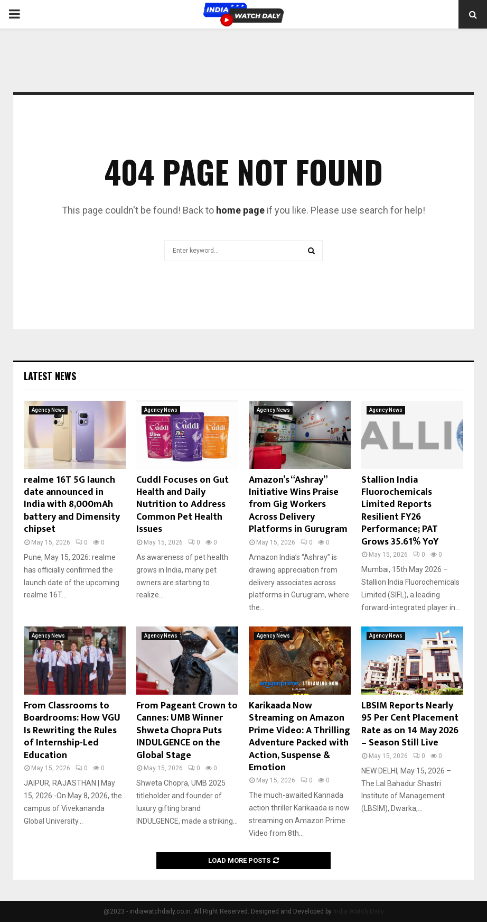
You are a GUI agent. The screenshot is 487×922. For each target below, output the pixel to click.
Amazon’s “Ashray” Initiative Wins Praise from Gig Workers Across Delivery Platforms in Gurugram (298, 505)
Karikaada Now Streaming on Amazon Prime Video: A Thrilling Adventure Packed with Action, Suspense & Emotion (299, 737)
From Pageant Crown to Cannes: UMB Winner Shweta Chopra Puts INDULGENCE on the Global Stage (187, 730)
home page (240, 210)
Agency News (48, 410)
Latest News (50, 376)
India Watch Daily (358, 911)
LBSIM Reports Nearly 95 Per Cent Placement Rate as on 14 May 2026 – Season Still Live (409, 724)
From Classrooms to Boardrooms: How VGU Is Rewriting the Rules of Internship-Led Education (72, 730)
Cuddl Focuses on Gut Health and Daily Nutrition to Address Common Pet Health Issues (182, 505)
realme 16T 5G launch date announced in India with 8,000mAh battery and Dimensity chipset (72, 505)
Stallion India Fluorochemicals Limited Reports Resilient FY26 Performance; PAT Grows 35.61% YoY (400, 511)
